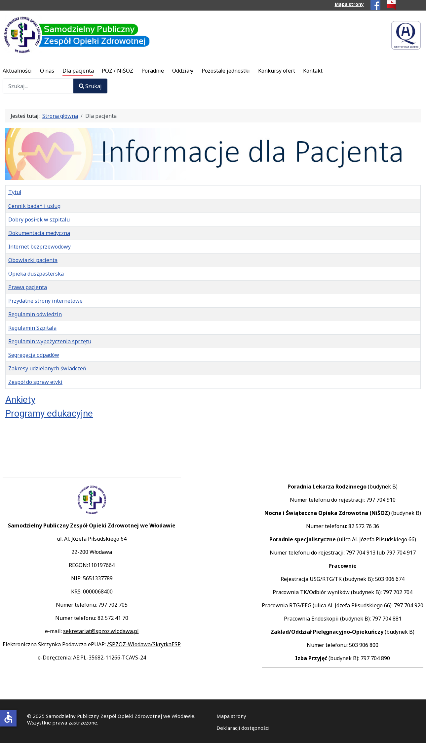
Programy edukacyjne (49, 413)
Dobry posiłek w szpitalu (39, 219)
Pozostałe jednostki (226, 70)
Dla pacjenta (78, 70)
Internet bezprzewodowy (39, 246)
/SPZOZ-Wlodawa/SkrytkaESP (144, 644)
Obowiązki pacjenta (33, 260)
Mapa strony (349, 4)
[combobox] (38, 86)
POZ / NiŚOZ (117, 70)
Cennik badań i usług (34, 206)
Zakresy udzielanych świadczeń (47, 368)
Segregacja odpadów (33, 354)
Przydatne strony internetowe (45, 300)
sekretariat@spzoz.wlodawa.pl (101, 631)
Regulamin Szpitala (32, 327)
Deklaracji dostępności (242, 728)
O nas (47, 70)
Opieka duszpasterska (36, 273)
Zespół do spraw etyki (35, 382)
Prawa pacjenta (27, 287)
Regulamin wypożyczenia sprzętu (49, 341)
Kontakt (313, 70)
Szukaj (90, 86)
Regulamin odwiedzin (35, 314)
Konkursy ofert (276, 70)
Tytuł (14, 192)
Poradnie (152, 70)
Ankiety (20, 399)
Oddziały (182, 70)
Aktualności (17, 70)
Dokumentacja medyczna (39, 233)
